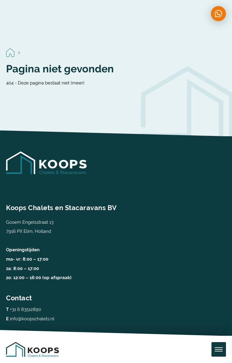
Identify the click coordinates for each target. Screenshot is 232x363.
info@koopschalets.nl (30, 318)
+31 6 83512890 (23, 309)
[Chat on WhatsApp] (218, 13)
